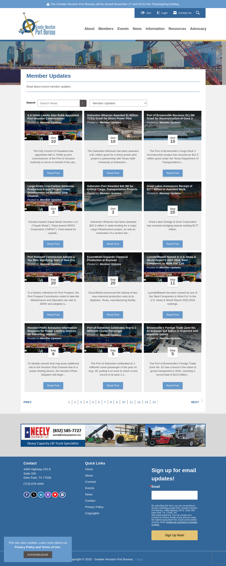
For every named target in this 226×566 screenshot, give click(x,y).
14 (154, 402)
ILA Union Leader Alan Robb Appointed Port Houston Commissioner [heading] (53, 117)
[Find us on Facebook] (27, 495)
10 (123, 402)
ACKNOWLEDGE (37, 554)
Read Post (53, 173)
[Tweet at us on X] (34, 495)
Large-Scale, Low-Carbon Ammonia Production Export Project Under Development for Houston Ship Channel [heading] (51, 191)
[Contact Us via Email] (62, 495)
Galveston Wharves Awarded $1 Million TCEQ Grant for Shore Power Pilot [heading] (112, 117)
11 (131, 402)
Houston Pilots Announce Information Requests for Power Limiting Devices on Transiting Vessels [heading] (52, 331)
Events (123, 29)
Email (155, 486)
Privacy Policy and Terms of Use (37, 547)
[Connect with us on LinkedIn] (41, 495)
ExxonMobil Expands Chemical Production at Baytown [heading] (107, 258)
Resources (177, 29)
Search (31, 102)
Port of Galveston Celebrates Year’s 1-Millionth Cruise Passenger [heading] (112, 329)
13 (146, 402)
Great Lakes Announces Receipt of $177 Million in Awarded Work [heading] (169, 188)
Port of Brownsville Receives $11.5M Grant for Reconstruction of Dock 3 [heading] (171, 117)
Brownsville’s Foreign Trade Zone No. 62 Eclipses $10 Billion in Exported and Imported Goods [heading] (172, 331)
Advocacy (198, 29)
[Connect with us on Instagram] (48, 495)
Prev (28, 402)
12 (138, 402)
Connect (90, 481)
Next (196, 401)
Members (105, 29)
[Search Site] (198, 13)
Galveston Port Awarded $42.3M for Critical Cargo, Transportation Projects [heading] (112, 188)
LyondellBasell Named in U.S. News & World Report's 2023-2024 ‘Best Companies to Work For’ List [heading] (171, 260)
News (137, 29)
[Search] (83, 103)
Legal (139, 559)
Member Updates (51, 122)
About (90, 29)
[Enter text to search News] (58, 103)
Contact (90, 500)
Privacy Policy (94, 507)
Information (155, 29)
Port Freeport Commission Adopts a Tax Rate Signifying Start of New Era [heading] (51, 258)
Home (89, 469)
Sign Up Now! (174, 535)
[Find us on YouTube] (55, 495)
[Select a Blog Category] (118, 103)
